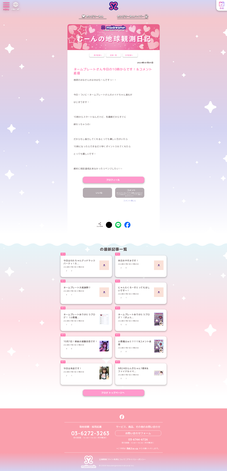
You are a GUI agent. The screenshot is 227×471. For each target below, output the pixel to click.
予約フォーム (132, 448)
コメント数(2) (129, 200)
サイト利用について (116, 459)
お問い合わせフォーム (138, 433)
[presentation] (113, 211)
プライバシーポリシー (136, 459)
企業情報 (103, 459)
